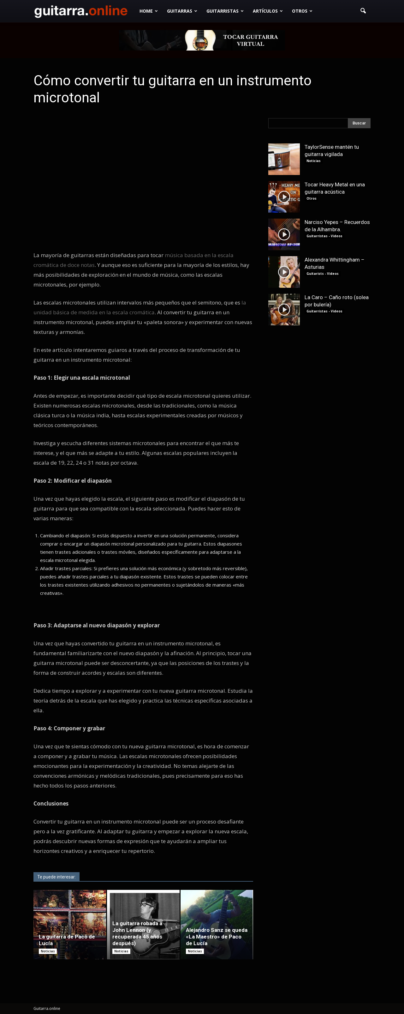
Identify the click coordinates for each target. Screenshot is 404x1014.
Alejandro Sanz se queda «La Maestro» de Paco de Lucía (216, 936)
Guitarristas (225, 11)
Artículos (268, 11)
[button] (363, 11)
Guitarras (182, 11)
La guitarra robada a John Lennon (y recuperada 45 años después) (137, 933)
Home (149, 11)
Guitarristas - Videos (324, 236)
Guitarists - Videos (322, 273)
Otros (302, 11)
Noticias (48, 951)
